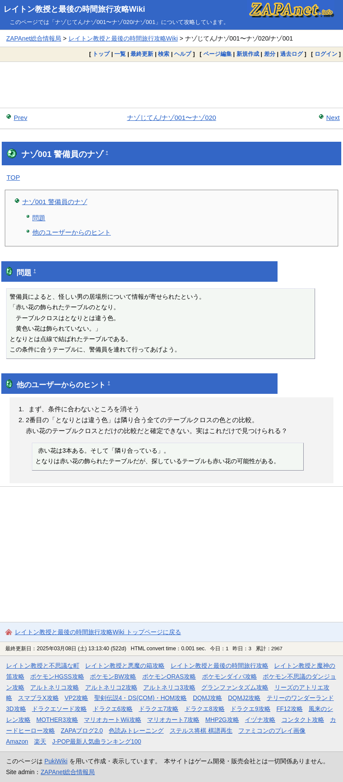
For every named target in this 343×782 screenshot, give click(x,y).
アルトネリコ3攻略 (169, 687)
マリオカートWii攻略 (112, 719)
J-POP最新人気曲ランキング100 (96, 741)
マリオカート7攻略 (173, 719)
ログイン (326, 54)
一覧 (120, 54)
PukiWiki (56, 761)
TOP (13, 177)
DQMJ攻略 (207, 697)
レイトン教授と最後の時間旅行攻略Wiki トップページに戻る (98, 631)
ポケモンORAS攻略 (169, 676)
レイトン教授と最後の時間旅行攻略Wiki (74, 9)
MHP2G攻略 (222, 719)
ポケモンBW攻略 (113, 676)
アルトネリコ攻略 (54, 687)
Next (333, 117)
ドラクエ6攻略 (113, 708)
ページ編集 (217, 54)
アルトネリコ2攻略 (111, 687)
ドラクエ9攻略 (250, 708)
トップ (101, 54)
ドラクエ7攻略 (159, 708)
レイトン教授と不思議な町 (42, 665)
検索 (163, 54)
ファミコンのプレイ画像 (271, 730)
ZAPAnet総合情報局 (33, 38)
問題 (38, 218)
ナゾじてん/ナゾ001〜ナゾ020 (171, 117)
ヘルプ (182, 54)
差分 (269, 54)
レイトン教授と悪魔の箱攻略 (125, 665)
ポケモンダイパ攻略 (229, 676)
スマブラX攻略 (38, 697)
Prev (20, 117)
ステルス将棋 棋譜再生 (201, 730)
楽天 (40, 741)
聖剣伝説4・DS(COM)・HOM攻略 (140, 697)
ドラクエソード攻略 (59, 708)
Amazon (17, 741)
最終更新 (141, 54)
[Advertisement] (171, 84)
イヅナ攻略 (260, 719)
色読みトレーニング (136, 730)
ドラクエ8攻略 (205, 708)
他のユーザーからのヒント (71, 232)
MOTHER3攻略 (57, 719)
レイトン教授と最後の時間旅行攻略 (219, 665)
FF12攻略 (289, 708)
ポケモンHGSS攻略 (57, 676)
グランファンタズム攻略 (234, 687)
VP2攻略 (76, 697)
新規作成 (248, 54)
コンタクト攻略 (302, 719)
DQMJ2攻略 (244, 697)
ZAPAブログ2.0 (82, 730)
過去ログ (291, 54)
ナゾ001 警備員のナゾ (54, 201)
